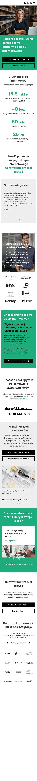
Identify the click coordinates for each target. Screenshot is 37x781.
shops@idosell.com (18, 408)
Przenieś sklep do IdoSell (18, 361)
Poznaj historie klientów (18, 452)
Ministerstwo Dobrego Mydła (14, 500)
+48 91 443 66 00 (18, 414)
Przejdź (7, 209)
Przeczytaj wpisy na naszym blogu (19, 564)
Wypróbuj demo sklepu (18, 59)
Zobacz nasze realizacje (18, 459)
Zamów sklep (18, 66)
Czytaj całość (11, 541)
